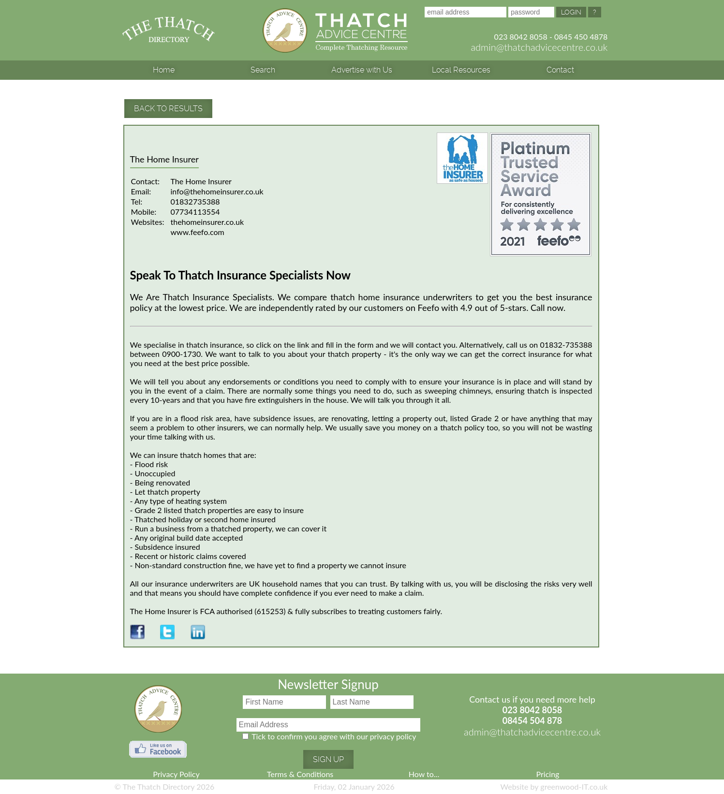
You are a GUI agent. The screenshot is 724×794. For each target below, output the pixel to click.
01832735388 (195, 201)
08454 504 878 (532, 720)
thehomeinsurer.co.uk (207, 221)
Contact (560, 69)
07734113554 (195, 211)
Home (164, 69)
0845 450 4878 (580, 36)
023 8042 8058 (520, 36)
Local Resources (461, 69)
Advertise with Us (361, 69)
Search (263, 69)
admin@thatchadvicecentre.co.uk (539, 47)
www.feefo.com (197, 231)
